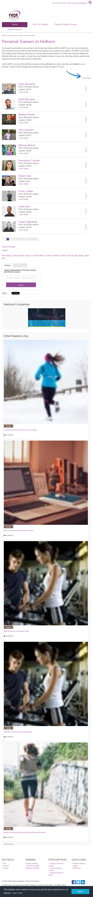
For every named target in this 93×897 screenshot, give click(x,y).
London (48, 256)
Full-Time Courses (32, 866)
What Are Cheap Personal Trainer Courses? (19, 530)
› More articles (8, 844)
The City (70, 256)
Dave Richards (26, 84)
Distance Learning (32, 868)
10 (34, 239)
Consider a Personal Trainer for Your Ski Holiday (20, 430)
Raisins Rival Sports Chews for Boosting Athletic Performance (25, 832)
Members (83, 3)
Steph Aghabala (27, 222)
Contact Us (77, 868)
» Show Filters (86, 78)
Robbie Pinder (26, 114)
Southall (63, 256)
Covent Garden (18, 256)
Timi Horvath (26, 130)
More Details (24, 92)
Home (14, 24)
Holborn (5, 250)
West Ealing (79, 256)
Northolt (55, 256)
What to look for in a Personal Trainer (16, 631)
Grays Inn (29, 256)
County (5, 868)
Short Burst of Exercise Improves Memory (18, 732)
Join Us (55, 3)
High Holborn (39, 256)
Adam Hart (24, 176)
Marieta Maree (26, 145)
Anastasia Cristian (29, 160)
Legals (75, 866)
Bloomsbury (6, 256)
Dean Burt (24, 206)
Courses (6, 866)
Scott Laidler (25, 191)
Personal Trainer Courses (66, 24)
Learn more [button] (17, 893)
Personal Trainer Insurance (69, 3)
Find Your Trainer (40, 24)
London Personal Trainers (15, 35)
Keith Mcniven (26, 99)
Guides (8, 426)
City (4, 863)
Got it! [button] (80, 891)
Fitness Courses (15, 29)
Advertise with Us (79, 863)
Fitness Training (32, 863)
